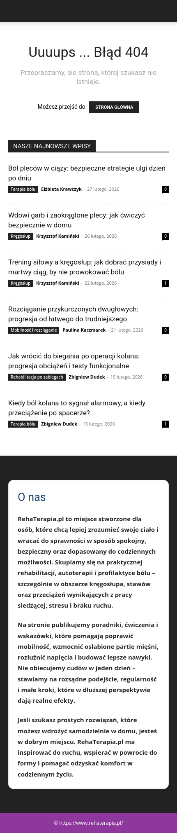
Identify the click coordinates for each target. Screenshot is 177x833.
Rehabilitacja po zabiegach (37, 377)
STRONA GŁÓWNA (114, 107)
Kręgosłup (20, 236)
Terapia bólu (23, 189)
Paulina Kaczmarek (84, 330)
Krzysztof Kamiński (57, 236)
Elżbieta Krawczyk (61, 189)
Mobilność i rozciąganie (34, 330)
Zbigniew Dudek (87, 377)
